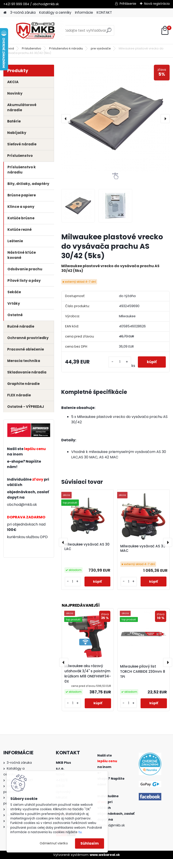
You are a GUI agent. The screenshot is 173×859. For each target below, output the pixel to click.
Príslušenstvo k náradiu (66, 48)
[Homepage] (5, 12)
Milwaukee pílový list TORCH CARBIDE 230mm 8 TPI (142, 671)
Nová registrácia (157, 3)
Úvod (10, 48)
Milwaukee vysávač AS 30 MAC (142, 548)
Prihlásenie (128, 3)
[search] (109, 32)
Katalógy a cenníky (55, 12)
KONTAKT (104, 12)
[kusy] (119, 362)
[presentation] (65, 118)
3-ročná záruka (23, 12)
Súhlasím (89, 843)
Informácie (84, 12)
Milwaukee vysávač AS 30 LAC (86, 546)
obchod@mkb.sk (22, 504)
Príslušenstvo (31, 48)
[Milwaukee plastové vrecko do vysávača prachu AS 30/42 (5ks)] (115, 119)
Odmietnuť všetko (54, 843)
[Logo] (34, 30)
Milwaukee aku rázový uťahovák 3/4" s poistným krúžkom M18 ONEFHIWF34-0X (87, 674)
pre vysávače (101, 48)
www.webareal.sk (105, 854)
